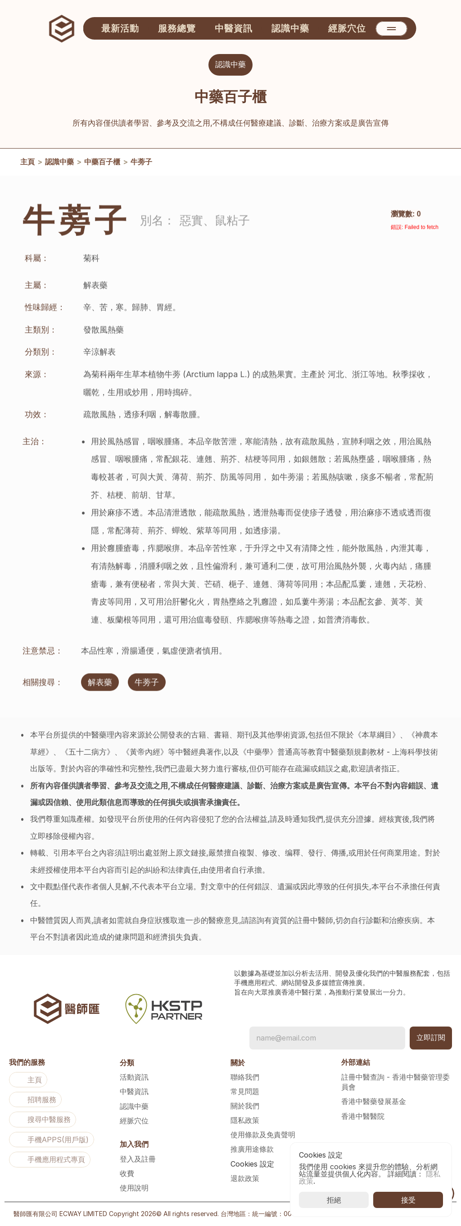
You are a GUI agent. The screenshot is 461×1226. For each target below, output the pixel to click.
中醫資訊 (134, 1091)
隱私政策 (244, 1120)
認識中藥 (59, 162)
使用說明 (134, 1187)
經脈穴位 (134, 1120)
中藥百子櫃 (102, 162)
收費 (127, 1173)
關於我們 (244, 1105)
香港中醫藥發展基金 (373, 1101)
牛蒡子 (141, 162)
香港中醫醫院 (362, 1116)
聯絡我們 (244, 1076)
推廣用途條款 (252, 1149)
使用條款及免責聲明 (262, 1134)
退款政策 (244, 1178)
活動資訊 (134, 1076)
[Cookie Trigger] (252, 1164)
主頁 (27, 162)
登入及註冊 (138, 1158)
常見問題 (244, 1091)
